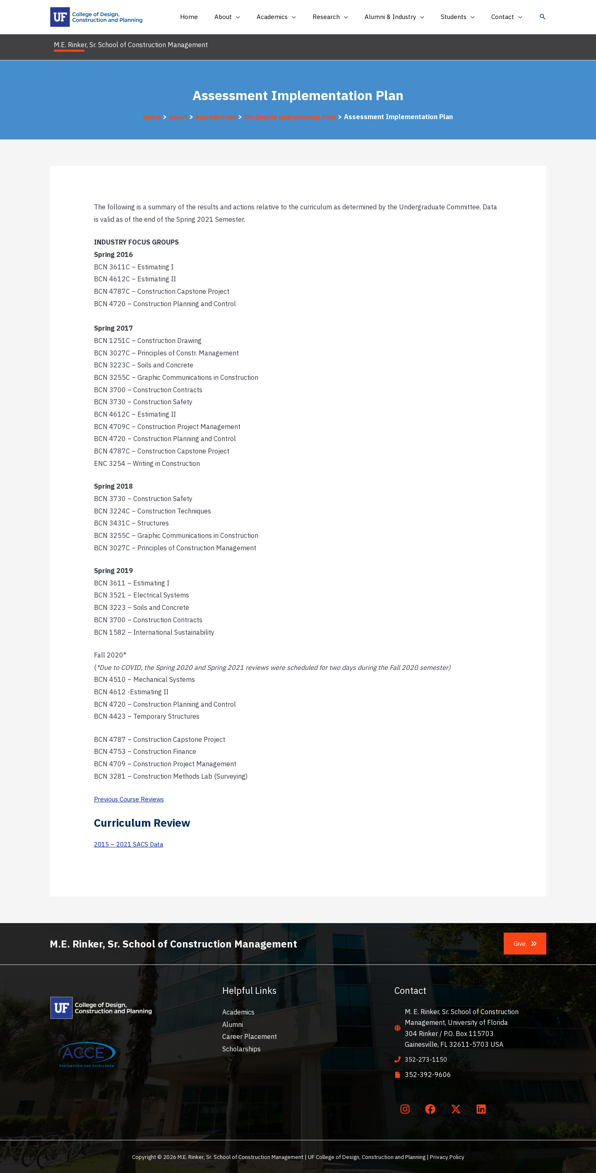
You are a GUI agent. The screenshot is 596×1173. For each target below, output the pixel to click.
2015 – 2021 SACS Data (131, 844)
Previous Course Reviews (131, 799)
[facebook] (432, 1108)
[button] (250, 16)
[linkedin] (483, 1108)
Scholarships (241, 1048)
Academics (238, 1011)
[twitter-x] (457, 1108)
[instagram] (406, 1108)
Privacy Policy (447, 1156)
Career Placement (249, 1036)
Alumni (232, 1024)
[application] (259, 16)
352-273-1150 (428, 1059)
